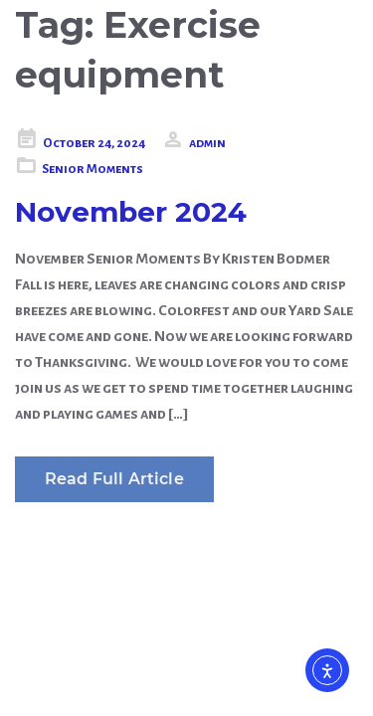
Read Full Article (114, 478)
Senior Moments (92, 169)
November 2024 (131, 212)
